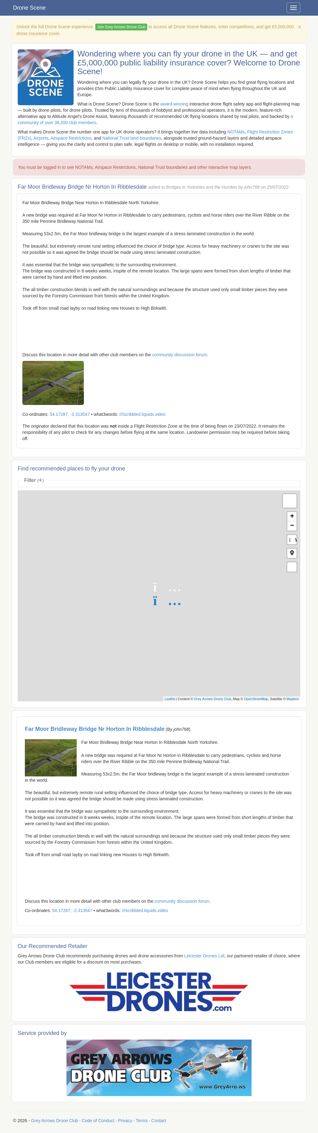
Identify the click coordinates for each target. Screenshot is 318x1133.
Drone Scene (29, 8)
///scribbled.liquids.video (142, 414)
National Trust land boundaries (131, 138)
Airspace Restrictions (71, 138)
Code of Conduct (98, 1120)
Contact (158, 1120)
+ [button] (292, 516)
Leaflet (170, 699)
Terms (142, 1120)
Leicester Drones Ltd (204, 955)
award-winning (174, 103)
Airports (41, 138)
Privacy (125, 1120)
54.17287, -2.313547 (70, 414)
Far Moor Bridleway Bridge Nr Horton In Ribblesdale (95, 729)
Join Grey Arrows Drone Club (121, 27)
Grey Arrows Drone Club (212, 699)
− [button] (292, 526)
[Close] (300, 27)
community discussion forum (179, 354)
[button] (292, 553)
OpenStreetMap (256, 699)
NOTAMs (236, 131)
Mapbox (293, 699)
